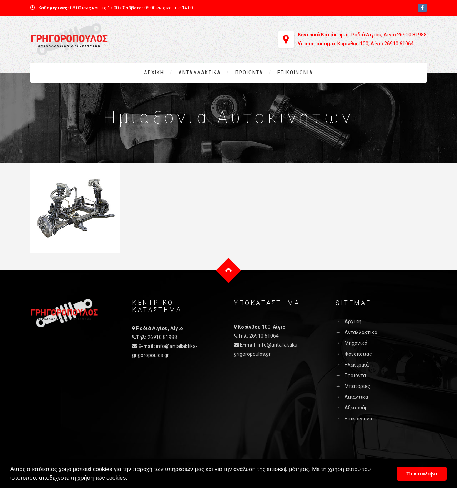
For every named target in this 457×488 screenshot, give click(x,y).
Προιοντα (249, 72)
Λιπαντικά (356, 397)
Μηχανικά (356, 343)
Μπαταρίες (357, 386)
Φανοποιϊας (358, 354)
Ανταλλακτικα (200, 72)
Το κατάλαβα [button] (421, 474)
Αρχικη (154, 72)
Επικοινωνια (295, 72)
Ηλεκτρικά (357, 365)
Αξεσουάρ (356, 407)
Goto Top (228, 270)
